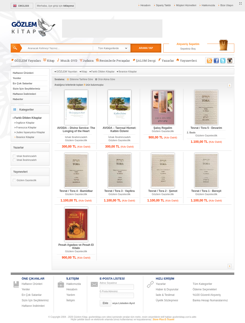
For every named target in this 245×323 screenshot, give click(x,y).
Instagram (230, 60)
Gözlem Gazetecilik (26, 180)
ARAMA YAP (146, 48)
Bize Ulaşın (226, 5)
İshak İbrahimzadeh (26, 160)
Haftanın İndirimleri (24, 94)
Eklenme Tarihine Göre (81, 79)
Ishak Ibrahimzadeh (26, 156)
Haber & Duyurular (167, 289)
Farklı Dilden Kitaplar (103, 71)
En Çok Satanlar (22, 83)
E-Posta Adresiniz (109, 291)
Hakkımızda (208, 5)
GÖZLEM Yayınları (26, 60)
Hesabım (146, 5)
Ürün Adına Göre (106, 79)
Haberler (18, 99)
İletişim (70, 300)
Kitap (48, 60)
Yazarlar (166, 60)
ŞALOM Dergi (144, 60)
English (22, 6)
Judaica (87, 60)
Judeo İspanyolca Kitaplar (30, 132)
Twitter (223, 60)
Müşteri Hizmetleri (186, 5)
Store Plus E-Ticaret (163, 319)
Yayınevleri (186, 60)
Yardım (70, 295)
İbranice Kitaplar (25, 137)
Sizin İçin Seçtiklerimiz (26, 88)
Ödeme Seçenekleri (205, 289)
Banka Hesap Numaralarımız (210, 300)
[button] (105, 303)
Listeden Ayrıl (126, 303)
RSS (208, 60)
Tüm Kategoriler (202, 284)
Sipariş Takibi (163, 5)
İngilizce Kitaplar (25, 122)
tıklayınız (68, 5)
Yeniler (17, 78)
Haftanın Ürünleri (23, 72)
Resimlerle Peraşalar (113, 60)
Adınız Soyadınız (108, 283)
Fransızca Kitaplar (26, 127)
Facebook (216, 60)
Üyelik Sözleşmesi (167, 300)
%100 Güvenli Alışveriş (207, 295)
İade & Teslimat (165, 295)
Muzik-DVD (67, 60)
